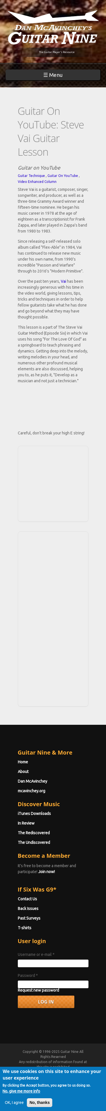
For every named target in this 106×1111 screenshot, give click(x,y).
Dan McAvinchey (32, 781)
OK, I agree (14, 1102)
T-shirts (24, 928)
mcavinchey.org (31, 791)
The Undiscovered (34, 842)
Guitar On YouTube (62, 176)
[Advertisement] (55, 482)
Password (28, 975)
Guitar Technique (31, 176)
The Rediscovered (34, 833)
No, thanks (39, 1102)
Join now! (46, 871)
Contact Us (27, 899)
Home (23, 762)
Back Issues (28, 908)
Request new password (38, 990)
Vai (63, 281)
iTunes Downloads (34, 813)
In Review (26, 823)
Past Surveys (29, 918)
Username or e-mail (36, 954)
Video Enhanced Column (37, 181)
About (23, 771)
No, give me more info (21, 1091)
